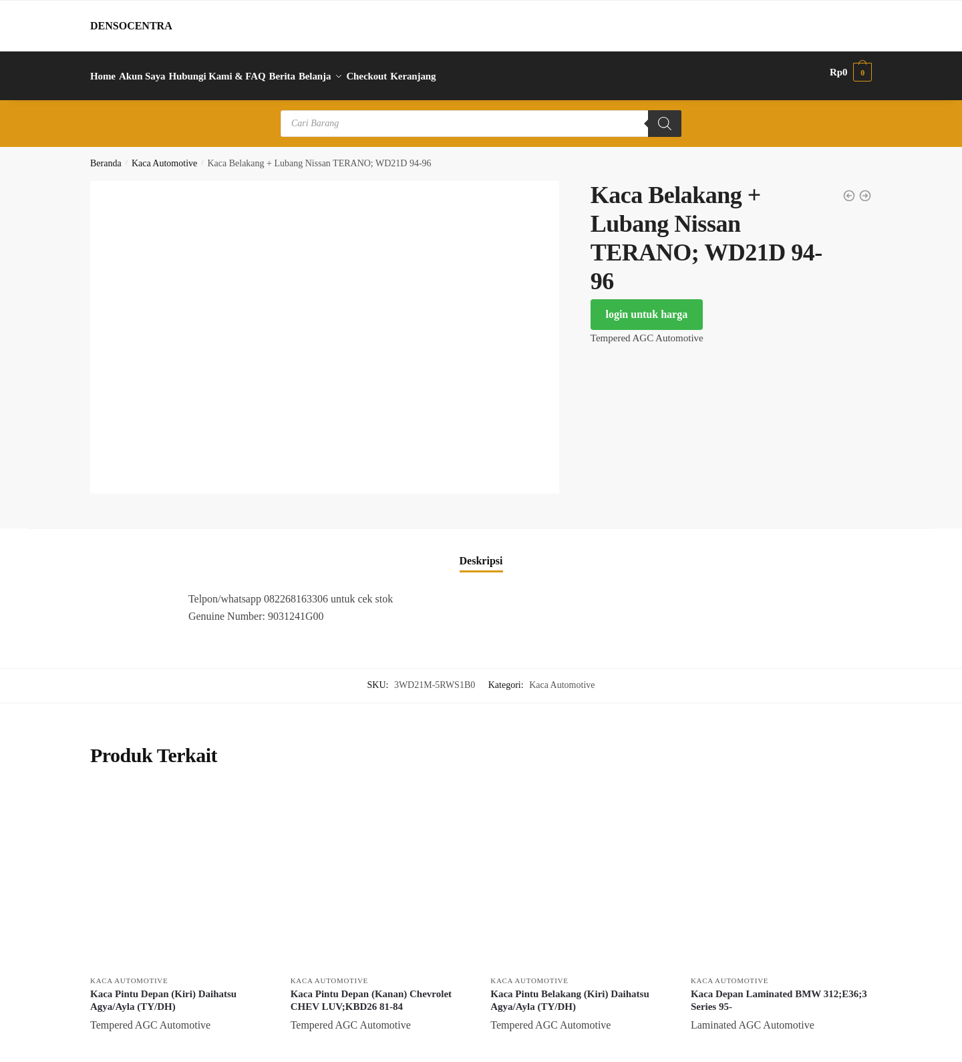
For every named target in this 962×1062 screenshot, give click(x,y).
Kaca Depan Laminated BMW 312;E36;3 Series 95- (779, 992)
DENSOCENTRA (131, 25)
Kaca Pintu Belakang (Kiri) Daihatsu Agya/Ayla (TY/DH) (569, 992)
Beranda (106, 155)
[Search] (664, 115)
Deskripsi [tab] (481, 552)
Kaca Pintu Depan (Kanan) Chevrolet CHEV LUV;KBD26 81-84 (371, 992)
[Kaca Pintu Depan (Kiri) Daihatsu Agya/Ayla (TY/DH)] (180, 869)
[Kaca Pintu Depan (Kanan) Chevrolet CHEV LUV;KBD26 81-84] (381, 869)
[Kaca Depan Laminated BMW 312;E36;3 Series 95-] (781, 869)
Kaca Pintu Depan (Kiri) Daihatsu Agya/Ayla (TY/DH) (163, 992)
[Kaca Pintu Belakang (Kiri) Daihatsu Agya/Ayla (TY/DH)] (580, 869)
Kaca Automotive (164, 155)
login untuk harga (646, 306)
